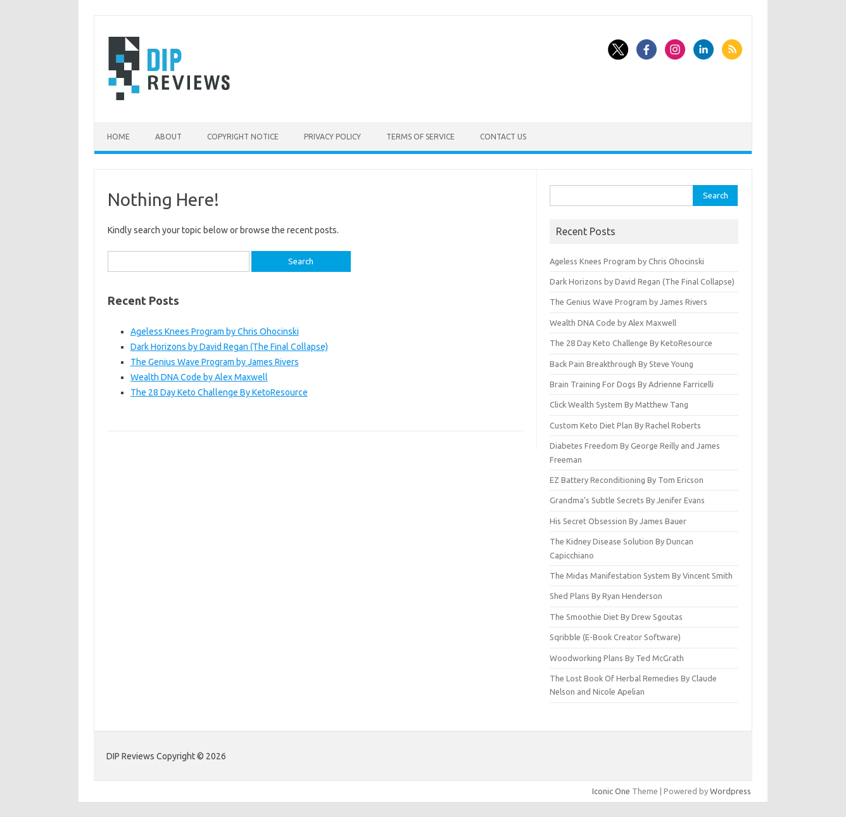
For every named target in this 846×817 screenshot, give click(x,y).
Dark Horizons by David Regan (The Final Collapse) (229, 347)
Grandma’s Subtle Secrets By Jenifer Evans (627, 500)
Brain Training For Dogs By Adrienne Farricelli (632, 384)
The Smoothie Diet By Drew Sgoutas (616, 616)
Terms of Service (420, 136)
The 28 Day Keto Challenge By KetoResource (219, 392)
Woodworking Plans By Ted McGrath (617, 657)
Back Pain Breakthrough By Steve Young (621, 363)
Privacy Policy (332, 136)
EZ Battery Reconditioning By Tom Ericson (627, 479)
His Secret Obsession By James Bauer (618, 521)
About (168, 136)
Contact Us (503, 136)
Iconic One (611, 791)
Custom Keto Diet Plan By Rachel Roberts (625, 425)
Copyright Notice (243, 136)
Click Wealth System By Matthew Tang (619, 404)
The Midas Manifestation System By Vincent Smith (641, 575)
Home (118, 136)
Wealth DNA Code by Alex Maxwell (199, 377)
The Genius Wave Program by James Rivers (214, 362)
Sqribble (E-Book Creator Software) (615, 637)
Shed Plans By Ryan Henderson (606, 595)
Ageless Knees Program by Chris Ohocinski (214, 331)
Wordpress (730, 791)
